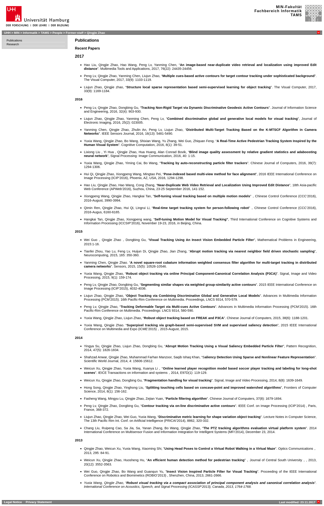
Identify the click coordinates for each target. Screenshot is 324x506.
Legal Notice (13, 502)
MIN (16, 32)
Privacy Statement (39, 502)
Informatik (30, 32)
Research (13, 44)
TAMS (45, 32)
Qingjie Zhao (96, 32)
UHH (7, 32)
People (57, 32)
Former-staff (74, 32)
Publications (14, 40)
